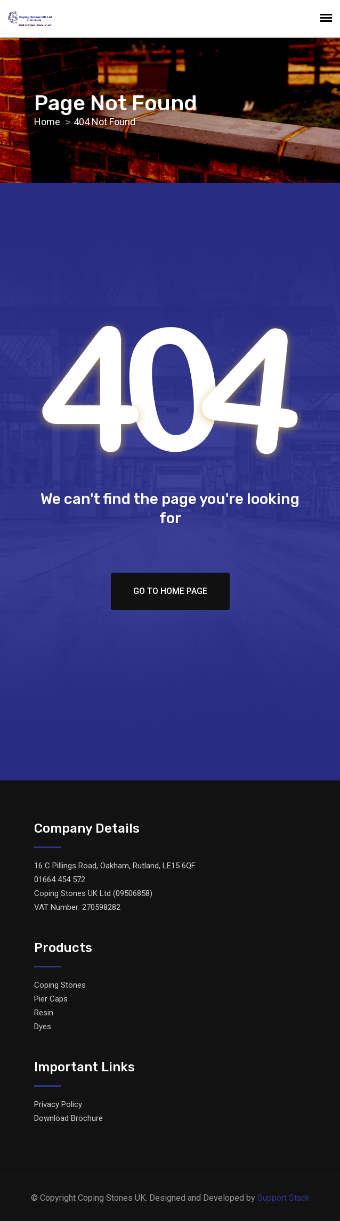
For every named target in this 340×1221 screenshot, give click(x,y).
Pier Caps (51, 999)
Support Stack (283, 1198)
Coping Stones (60, 985)
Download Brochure (68, 1118)
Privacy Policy (58, 1104)
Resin (43, 1012)
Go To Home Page (170, 591)
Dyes (42, 1026)
